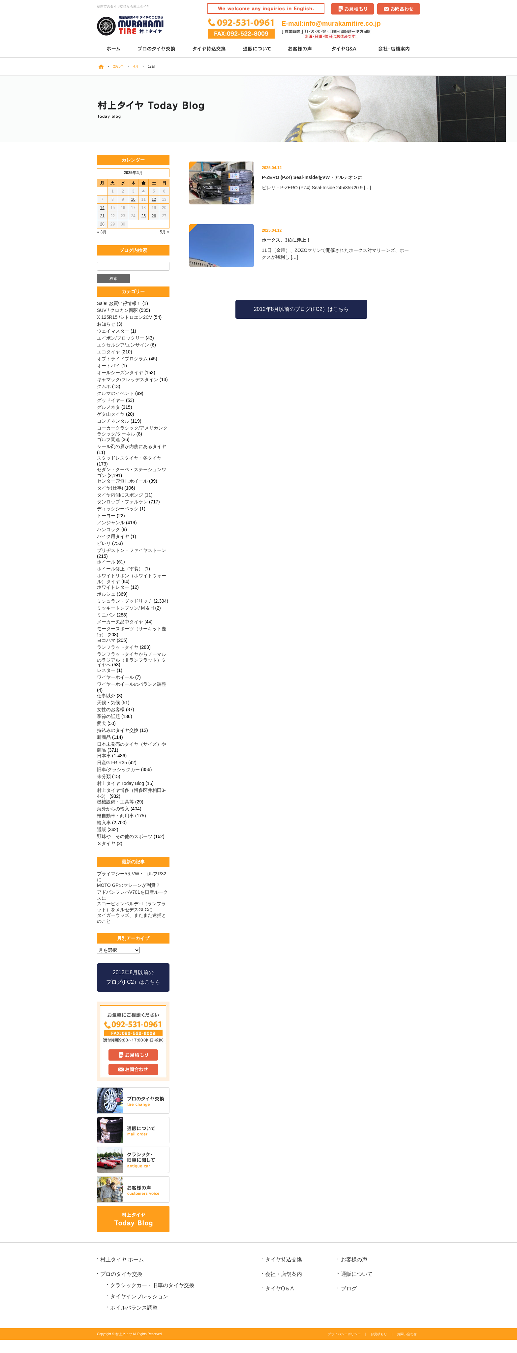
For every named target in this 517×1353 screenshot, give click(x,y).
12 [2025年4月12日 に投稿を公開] (154, 199)
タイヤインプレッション (139, 1296)
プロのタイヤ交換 (157, 49)
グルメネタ (108, 407)
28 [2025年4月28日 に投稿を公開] (102, 224)
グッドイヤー (111, 400)
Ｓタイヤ (106, 843)
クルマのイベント (115, 393)
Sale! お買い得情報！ (119, 303)
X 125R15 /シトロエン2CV (124, 317)
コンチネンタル (113, 421)
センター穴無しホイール (122, 481)
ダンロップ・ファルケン (122, 501)
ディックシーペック (117, 508)
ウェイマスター (113, 331)
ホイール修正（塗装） (120, 568)
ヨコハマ (106, 640)
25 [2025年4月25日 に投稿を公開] (143, 216)
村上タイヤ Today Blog (120, 783)
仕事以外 (106, 695)
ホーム (113, 49)
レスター (106, 670)
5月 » (164, 232)
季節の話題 (108, 716)
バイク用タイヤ (113, 536)
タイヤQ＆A (345, 49)
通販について (257, 49)
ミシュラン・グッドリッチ (124, 601)
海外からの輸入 (113, 808)
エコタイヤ (108, 351)
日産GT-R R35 (112, 762)
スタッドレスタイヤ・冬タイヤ (129, 458)
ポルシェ (106, 594)
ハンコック (108, 529)
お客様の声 (300, 49)
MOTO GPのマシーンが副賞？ (128, 885)
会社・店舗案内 (394, 49)
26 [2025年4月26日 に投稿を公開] (154, 216)
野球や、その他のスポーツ (124, 836)
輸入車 (104, 822)
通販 (101, 829)
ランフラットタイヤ (117, 647)
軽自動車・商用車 (115, 815)
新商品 (104, 737)
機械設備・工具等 (115, 801)
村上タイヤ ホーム (122, 1259)
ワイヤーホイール (115, 677)
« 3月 (102, 232)
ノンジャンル (111, 522)
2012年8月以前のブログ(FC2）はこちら (301, 309)
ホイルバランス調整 (134, 1307)
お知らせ (106, 324)
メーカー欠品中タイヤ (120, 621)
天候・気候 (108, 702)
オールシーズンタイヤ (120, 372)
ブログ (349, 1288)
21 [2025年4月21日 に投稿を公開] (102, 216)
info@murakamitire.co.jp (342, 23)
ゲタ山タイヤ (111, 414)
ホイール (106, 561)
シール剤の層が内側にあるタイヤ (131, 446)
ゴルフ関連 (108, 439)
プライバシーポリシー (344, 1334)
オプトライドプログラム (122, 358)
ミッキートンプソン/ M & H (125, 608)
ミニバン (106, 614)
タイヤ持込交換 (209, 49)
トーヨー (106, 515)
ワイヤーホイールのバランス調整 (131, 684)
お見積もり (379, 1334)
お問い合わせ (407, 1334)
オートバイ (108, 365)
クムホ (104, 386)
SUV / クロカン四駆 (117, 310)
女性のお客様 (111, 709)
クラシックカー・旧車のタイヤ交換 (152, 1285)
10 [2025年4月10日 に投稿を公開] (133, 199)
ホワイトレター (113, 587)
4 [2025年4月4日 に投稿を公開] (143, 191)
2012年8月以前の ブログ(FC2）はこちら (133, 977)
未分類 (104, 776)
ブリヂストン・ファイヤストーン (131, 550)
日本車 (104, 755)
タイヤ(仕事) (110, 488)
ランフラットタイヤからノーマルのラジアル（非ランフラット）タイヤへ (131, 659)
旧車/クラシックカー (118, 769)
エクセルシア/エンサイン (123, 344)
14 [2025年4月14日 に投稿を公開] (102, 207)
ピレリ (104, 543)
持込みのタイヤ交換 (117, 730)
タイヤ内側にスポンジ (120, 494)
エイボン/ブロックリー (120, 338)
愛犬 (101, 723)
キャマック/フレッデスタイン (127, 379)
